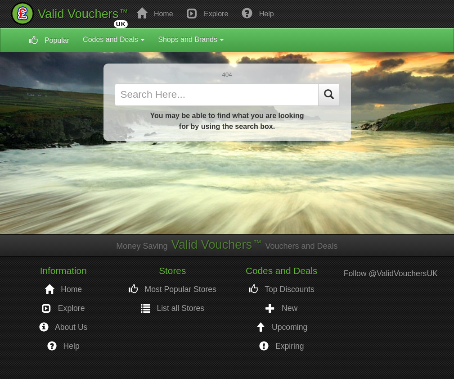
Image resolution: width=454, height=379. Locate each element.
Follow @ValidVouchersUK (391, 273)
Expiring (281, 346)
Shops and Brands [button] (191, 39)
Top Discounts (282, 289)
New (281, 308)
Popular (49, 40)
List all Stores (173, 308)
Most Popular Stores (172, 289)
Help (258, 13)
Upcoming (281, 327)
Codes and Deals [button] (113, 39)
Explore (208, 13)
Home (154, 13)
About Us (63, 327)
